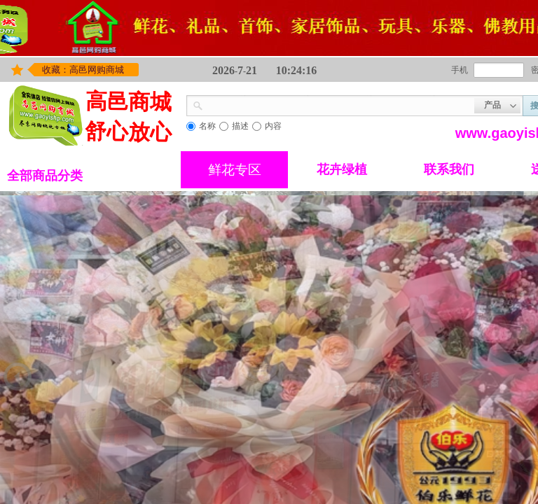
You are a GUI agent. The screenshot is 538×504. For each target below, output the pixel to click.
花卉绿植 (342, 169)
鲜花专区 (234, 169)
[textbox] (339, 104)
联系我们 (449, 169)
